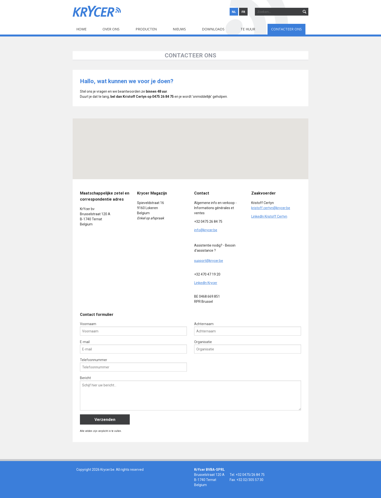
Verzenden (105, 419)
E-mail (133, 347)
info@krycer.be (205, 230)
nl (234, 11)
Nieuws (179, 29)
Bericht (190, 393)
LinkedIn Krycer (205, 283)
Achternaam (247, 329)
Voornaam (133, 329)
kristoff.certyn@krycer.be (270, 208)
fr (243, 11)
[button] (132, 143)
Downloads (213, 29)
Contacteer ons (286, 29)
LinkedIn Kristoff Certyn (269, 216)
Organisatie (247, 347)
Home (81, 29)
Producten (146, 29)
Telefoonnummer (133, 365)
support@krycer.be (208, 261)
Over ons (111, 29)
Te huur (248, 29)
